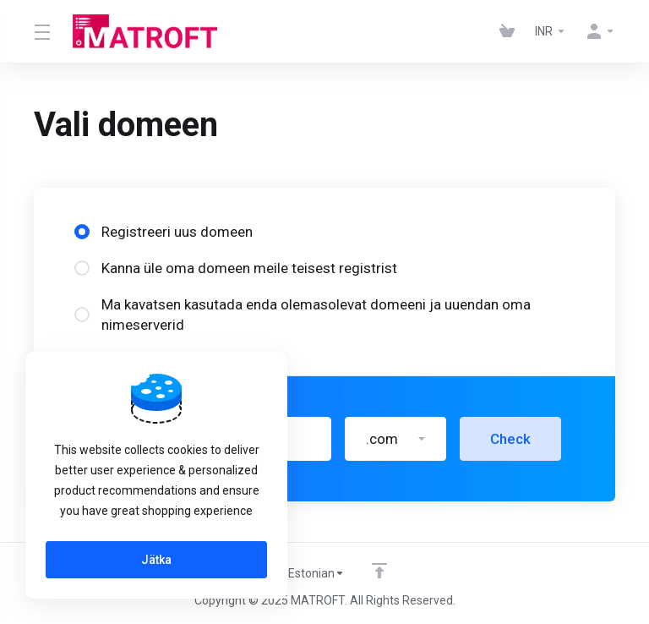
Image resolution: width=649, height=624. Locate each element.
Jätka (156, 560)
